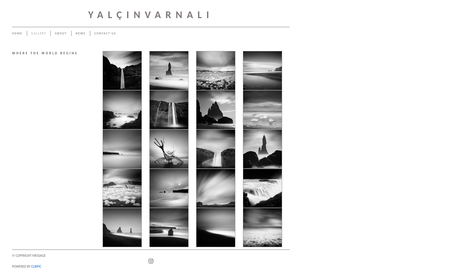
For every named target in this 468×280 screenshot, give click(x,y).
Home (17, 33)
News (81, 33)
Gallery (38, 33)
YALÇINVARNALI (151, 14)
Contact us (105, 33)
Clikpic (36, 266)
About (61, 33)
